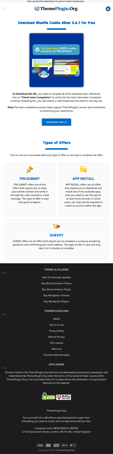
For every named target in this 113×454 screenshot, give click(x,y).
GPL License (56, 342)
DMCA (56, 318)
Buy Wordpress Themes (56, 295)
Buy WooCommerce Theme (56, 283)
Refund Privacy (56, 336)
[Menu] (5, 8)
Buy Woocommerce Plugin (56, 289)
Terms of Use (56, 324)
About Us (56, 349)
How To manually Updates (56, 277)
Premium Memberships (56, 355)
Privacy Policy (56, 330)
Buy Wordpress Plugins (56, 301)
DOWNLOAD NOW (56, 121)
